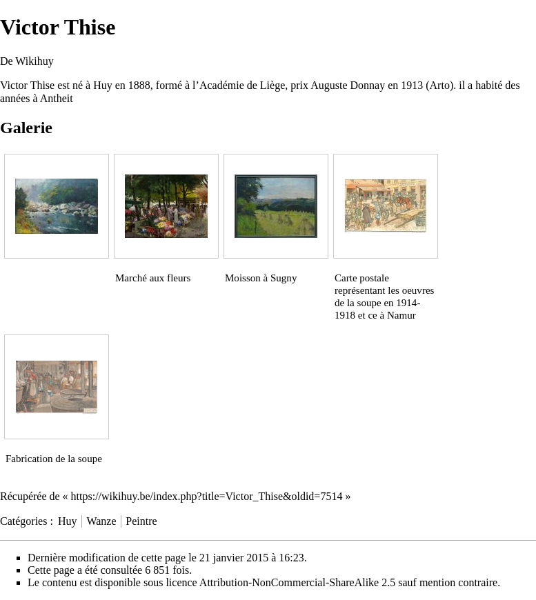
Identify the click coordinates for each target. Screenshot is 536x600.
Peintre (141, 521)
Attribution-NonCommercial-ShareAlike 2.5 (297, 582)
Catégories (23, 521)
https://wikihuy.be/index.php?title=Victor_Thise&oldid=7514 (207, 496)
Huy (67, 521)
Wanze (101, 521)
